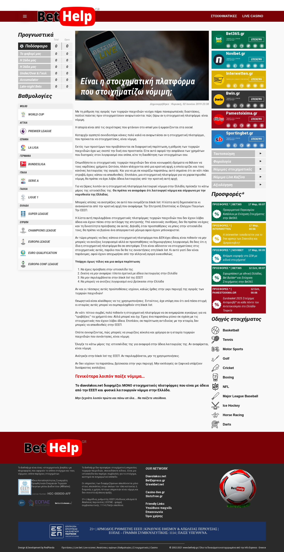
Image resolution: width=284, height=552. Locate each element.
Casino (154, 547)
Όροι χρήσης (154, 516)
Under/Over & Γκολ (33, 73)
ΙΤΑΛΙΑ (23, 172)
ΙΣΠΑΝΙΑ (24, 139)
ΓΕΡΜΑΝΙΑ (25, 155)
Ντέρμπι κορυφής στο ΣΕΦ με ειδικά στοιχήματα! (240, 258)
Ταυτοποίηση (224, 153)
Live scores (89, 547)
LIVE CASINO (252, 16)
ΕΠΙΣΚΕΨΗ (256, 39)
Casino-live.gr (155, 492)
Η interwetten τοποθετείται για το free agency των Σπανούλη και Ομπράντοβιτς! (242, 239)
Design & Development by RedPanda (36, 547)
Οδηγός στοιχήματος (236, 319)
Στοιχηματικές (141, 547)
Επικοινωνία (154, 512)
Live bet (78, 547)
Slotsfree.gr (154, 496)
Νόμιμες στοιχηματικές (232, 169)
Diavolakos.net (156, 476)
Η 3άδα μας (28, 67)
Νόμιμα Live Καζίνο (229, 177)
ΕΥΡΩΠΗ (24, 222)
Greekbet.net (155, 484)
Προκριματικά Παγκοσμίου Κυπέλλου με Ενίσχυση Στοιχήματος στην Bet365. (243, 214)
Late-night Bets (31, 86)
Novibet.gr (235, 53)
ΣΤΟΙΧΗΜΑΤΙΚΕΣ (224, 16)
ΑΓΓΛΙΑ (23, 122)
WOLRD (23, 106)
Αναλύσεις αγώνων (107, 547)
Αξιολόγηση (223, 185)
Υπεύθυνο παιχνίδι (159, 508)
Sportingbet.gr (239, 133)
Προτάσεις (67, 547)
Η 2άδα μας (28, 60)
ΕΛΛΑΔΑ (24, 205)
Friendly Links (155, 503)
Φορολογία (222, 161)
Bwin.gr (233, 93)
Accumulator (29, 80)
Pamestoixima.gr (241, 113)
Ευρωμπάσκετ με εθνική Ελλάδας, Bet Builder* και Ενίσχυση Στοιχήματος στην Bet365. (242, 277)
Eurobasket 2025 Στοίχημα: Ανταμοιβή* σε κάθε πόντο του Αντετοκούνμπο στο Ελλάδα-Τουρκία (241, 304)
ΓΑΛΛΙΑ (24, 188)
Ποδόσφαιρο (36, 46)
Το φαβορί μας (30, 54)
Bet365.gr (235, 33)
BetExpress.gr (155, 480)
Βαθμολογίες (125, 547)
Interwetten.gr (239, 73)
